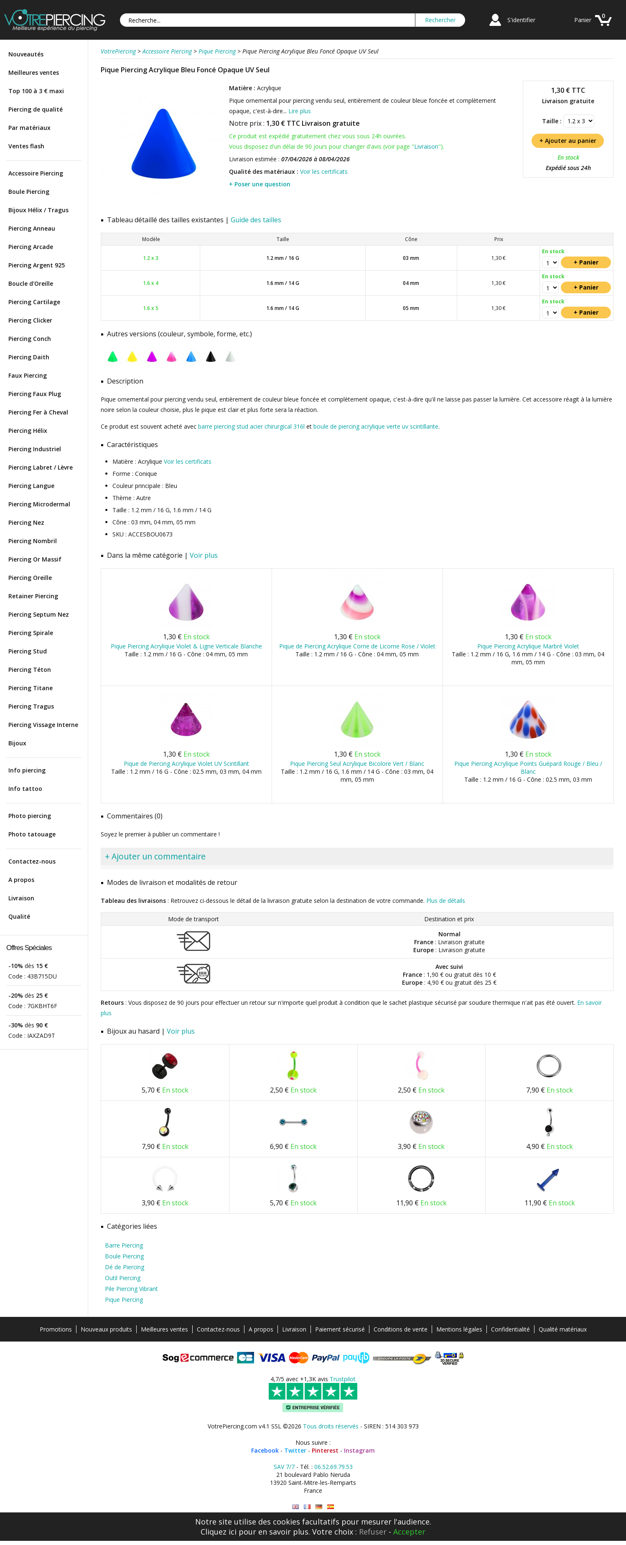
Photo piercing (29, 816)
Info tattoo (25, 789)
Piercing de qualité (35, 109)
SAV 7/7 (284, 1467)
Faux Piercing (27, 375)
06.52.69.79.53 (333, 1467)
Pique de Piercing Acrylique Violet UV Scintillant (186, 763)
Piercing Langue (31, 486)
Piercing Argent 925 (36, 265)
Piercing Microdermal (39, 504)
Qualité (19, 916)
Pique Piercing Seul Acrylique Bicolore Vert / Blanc (357, 763)
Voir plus (204, 555)
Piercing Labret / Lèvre (40, 467)
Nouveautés (25, 54)
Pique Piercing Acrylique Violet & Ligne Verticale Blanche (186, 646)
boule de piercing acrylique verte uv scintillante (375, 426)
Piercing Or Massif (34, 559)
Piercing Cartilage (34, 302)
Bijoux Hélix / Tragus (38, 210)
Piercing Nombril (32, 541)
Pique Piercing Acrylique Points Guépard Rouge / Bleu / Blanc (528, 767)
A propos (21, 880)
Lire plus (299, 111)
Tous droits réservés (331, 1426)
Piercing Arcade (30, 247)
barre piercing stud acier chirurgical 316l (251, 426)
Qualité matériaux (563, 1329)
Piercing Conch (29, 339)
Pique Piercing (124, 1300)
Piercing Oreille (30, 578)
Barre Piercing (124, 1245)
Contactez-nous (32, 861)
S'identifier (521, 20)
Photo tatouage (32, 834)
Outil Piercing (122, 1278)
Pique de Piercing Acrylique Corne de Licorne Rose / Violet (357, 646)
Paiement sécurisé (340, 1329)
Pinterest (325, 1450)
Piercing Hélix (27, 431)
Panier (582, 20)
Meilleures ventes (33, 72)
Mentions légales (459, 1329)
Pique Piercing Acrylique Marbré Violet (528, 646)
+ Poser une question (259, 184)
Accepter (409, 1532)
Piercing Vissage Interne (43, 725)
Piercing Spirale (30, 633)
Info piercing (27, 770)
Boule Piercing (28, 192)
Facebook (265, 1450)
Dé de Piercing (124, 1267)
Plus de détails (445, 901)
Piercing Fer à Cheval (38, 412)
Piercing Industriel (34, 449)
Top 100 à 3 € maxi (36, 91)
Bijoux (17, 743)
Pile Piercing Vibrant (131, 1289)
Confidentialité (510, 1329)
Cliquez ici (219, 1532)
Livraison (21, 898)
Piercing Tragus (31, 706)
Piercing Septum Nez (38, 614)
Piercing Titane (30, 688)
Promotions (56, 1329)
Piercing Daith (28, 357)
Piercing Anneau (31, 228)
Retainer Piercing (33, 596)
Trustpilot (343, 1379)
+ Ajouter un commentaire (155, 856)
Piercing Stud (27, 651)
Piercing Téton (29, 669)
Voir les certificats (324, 171)
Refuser (373, 1532)
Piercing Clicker (30, 320)
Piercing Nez (26, 522)
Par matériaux (29, 128)
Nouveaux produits (106, 1329)
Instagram (359, 1450)
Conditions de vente (401, 1329)
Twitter (295, 1450)
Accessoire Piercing (35, 173)
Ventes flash (26, 146)
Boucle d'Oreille (30, 283)
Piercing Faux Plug (34, 394)
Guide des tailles (256, 219)
